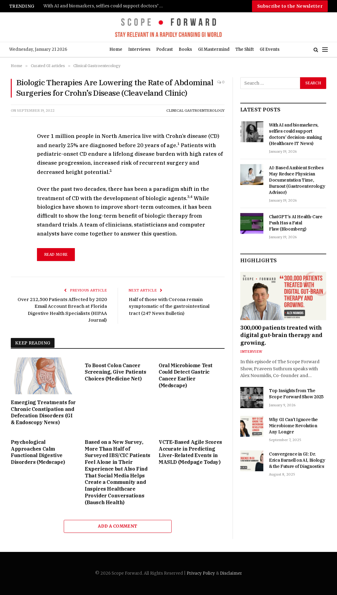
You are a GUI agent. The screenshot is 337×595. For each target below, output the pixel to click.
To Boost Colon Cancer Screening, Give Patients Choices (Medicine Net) (115, 372)
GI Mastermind (213, 49)
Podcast (164, 49)
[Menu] (325, 50)
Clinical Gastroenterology (195, 110)
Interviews (139, 49)
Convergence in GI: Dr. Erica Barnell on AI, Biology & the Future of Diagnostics (297, 460)
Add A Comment (117, 526)
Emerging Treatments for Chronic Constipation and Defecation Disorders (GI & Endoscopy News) (43, 412)
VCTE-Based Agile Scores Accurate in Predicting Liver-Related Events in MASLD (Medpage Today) (190, 452)
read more (55, 254)
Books (185, 49)
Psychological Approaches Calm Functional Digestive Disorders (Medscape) (38, 452)
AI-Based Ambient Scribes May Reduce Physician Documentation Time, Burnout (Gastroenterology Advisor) (297, 180)
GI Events (269, 49)
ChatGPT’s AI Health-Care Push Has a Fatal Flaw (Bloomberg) (296, 223)
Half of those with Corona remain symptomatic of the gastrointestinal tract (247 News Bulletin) (169, 306)
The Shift (244, 49)
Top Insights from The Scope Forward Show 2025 (296, 394)
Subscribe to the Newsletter (290, 6)
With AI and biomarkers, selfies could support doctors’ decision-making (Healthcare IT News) (105, 6)
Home (115, 49)
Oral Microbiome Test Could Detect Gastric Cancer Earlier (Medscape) (186, 375)
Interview (251, 351)
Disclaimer (231, 573)
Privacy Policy (201, 573)
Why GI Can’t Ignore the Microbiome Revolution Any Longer (293, 426)
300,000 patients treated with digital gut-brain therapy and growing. (281, 335)
